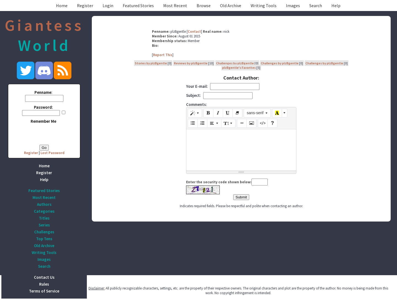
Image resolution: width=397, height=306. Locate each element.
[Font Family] (257, 113)
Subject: (193, 95)
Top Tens (44, 238)
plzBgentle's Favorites (239, 67)
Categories (44, 211)
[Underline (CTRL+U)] (228, 113)
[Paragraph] (214, 123)
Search (315, 5)
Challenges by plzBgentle (235, 63)
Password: (43, 107)
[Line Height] (228, 123)
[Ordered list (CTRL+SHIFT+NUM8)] (202, 123)
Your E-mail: (197, 86)
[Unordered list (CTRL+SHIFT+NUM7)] (193, 123)
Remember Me (43, 121)
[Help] (272, 123)
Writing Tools (264, 5)
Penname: (43, 92)
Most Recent (175, 5)
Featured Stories (138, 5)
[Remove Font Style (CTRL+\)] (237, 113)
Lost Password (53, 153)
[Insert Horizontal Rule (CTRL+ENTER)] (242, 123)
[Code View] (263, 123)
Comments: (196, 104)
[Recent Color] (277, 113)
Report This (162, 55)
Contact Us (44, 277)
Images (293, 5)
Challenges (44, 231)
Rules (44, 284)
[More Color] (284, 113)
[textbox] (241, 150)
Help (335, 5)
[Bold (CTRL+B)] (208, 113)
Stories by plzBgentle (151, 63)
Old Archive (230, 5)
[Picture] (251, 123)
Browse (204, 5)
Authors (44, 204)
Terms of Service (44, 291)
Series (44, 225)
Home (62, 5)
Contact (194, 31)
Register (85, 5)
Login (108, 5)
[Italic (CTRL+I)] (218, 113)
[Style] (195, 113)
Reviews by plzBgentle (191, 63)
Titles (44, 218)
